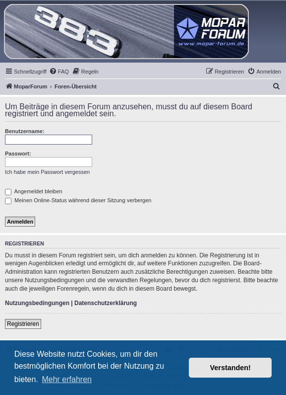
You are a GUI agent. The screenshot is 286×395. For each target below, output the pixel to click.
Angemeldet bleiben (33, 191)
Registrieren (23, 323)
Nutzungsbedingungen (37, 303)
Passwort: (18, 154)
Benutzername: (24, 131)
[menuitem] (59, 72)
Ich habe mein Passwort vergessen (47, 172)
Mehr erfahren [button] (67, 379)
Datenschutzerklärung (105, 303)
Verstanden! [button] (230, 368)
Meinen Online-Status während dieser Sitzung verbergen (78, 200)
